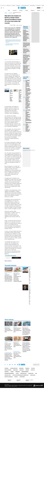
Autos (17, 373)
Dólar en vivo (8, 5)
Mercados (15, 369)
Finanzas (20, 10)
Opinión (38, 10)
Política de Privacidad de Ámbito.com (20, 375)
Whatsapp (17, 364)
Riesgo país (18, 5)
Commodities (30, 150)
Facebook (7, 364)
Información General (9, 373)
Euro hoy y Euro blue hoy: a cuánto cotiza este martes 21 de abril (17, 355)
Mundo (12, 371)
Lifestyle (33, 369)
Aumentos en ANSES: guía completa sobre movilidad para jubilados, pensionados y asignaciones (28, 116)
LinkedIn (12, 364)
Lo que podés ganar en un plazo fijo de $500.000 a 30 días (12, 44)
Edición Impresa (25, 371)
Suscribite (16, 257)
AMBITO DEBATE (29, 380)
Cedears (33, 150)
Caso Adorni (38, 5)
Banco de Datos (8, 369)
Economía (14, 10)
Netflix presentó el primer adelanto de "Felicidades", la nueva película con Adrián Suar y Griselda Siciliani (26, 35)
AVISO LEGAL (32, 375)
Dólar (9, 10)
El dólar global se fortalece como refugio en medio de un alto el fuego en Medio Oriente (8, 357)
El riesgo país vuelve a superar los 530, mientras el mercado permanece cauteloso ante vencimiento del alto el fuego (28, 88)
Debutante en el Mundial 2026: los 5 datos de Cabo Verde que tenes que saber (26, 69)
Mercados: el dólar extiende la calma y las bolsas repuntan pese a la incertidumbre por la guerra (26, 331)
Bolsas (27, 150)
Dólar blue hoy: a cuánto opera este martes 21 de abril (26, 44)
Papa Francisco (32, 5)
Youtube (14, 364)
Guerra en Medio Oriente (25, 5)
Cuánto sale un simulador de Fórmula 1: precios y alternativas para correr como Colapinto (12, 95)
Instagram (9, 364)
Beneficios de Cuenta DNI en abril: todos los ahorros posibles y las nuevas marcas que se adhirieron (13, 41)
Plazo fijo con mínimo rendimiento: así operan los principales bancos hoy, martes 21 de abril (17, 277)
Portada (6, 368)
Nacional (7, 371)
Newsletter (42, 10)
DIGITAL (10, 380)
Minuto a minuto (25, 326)
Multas (16, 376)
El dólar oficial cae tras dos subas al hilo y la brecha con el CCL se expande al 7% (8, 347)
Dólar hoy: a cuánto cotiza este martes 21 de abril (26, 50)
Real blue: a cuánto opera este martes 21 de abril (17, 344)
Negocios (32, 10)
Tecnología (30, 373)
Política (26, 10)
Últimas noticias (13, 368)
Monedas (24, 150)
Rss (36, 373)
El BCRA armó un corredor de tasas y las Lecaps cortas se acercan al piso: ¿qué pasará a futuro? (26, 59)
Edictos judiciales (9, 376)
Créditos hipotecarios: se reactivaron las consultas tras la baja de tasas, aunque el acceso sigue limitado (21, 95)
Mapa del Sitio (8, 375)
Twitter (5, 364)
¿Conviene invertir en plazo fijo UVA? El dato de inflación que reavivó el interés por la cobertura (8, 278)
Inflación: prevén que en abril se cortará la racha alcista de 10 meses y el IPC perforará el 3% (28, 102)
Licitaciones (22, 376)
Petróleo (13, 5)
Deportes (18, 371)
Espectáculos (23, 373)
